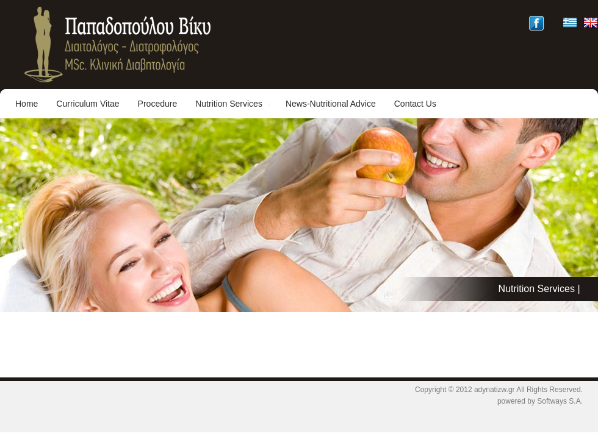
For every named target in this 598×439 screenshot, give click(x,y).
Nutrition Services (233, 104)
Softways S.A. (560, 401)
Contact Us (415, 104)
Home (26, 104)
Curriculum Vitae (87, 104)
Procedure (158, 104)
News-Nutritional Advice (331, 104)
